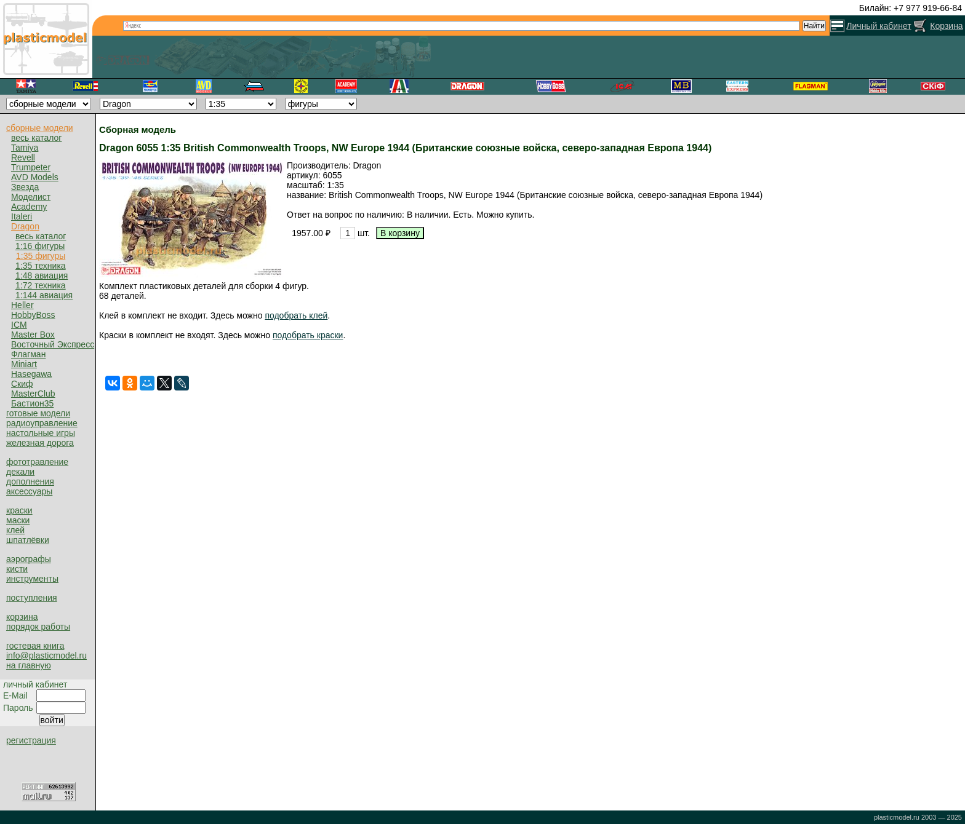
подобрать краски (308, 335)
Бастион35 (32, 403)
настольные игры (40, 433)
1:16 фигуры (40, 246)
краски (19, 510)
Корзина (946, 26)
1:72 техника (40, 285)
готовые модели (38, 413)
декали (20, 472)
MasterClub (33, 393)
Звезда (25, 187)
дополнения (30, 481)
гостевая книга (35, 646)
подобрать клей (296, 315)
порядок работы (38, 627)
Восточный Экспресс (52, 344)
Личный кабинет (878, 26)
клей (15, 530)
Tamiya (24, 148)
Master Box (33, 334)
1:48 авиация (41, 275)
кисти (17, 569)
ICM (19, 325)
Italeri (21, 216)
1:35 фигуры (40, 256)
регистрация (31, 740)
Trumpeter (30, 167)
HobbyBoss (33, 315)
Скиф (22, 384)
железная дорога (40, 443)
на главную (28, 665)
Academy (29, 207)
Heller (22, 305)
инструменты (32, 579)
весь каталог (36, 138)
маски (18, 520)
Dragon (25, 226)
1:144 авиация (44, 295)
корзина (22, 617)
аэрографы (28, 559)
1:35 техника (40, 266)
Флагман (28, 354)
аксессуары (29, 491)
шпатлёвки (27, 540)
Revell (23, 157)
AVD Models (34, 177)
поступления (31, 598)
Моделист (30, 197)
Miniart (24, 364)
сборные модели (39, 128)
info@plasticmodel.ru (46, 655)
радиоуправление (42, 423)
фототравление (37, 462)
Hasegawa (31, 374)
